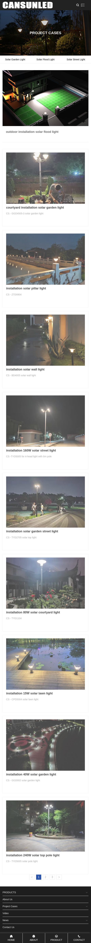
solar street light (76, 59)
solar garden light (15, 59)
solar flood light (45, 59)
